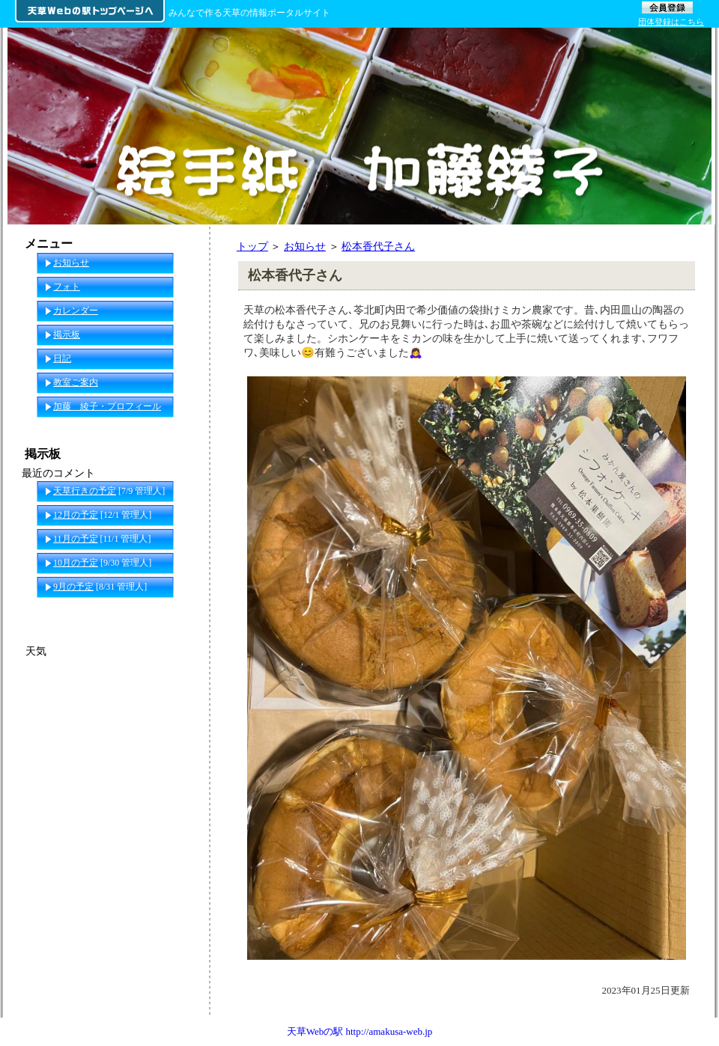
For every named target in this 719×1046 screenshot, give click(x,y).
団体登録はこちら (671, 21)
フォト (66, 286)
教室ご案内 (75, 382)
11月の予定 (75, 538)
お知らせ (305, 246)
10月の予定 (75, 562)
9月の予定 (73, 586)
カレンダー (75, 310)
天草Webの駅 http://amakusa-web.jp (360, 1031)
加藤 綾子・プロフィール (107, 406)
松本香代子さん (378, 246)
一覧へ (180, 611)
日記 (62, 358)
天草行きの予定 (84, 491)
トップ (252, 246)
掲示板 (66, 334)
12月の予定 (75, 515)
